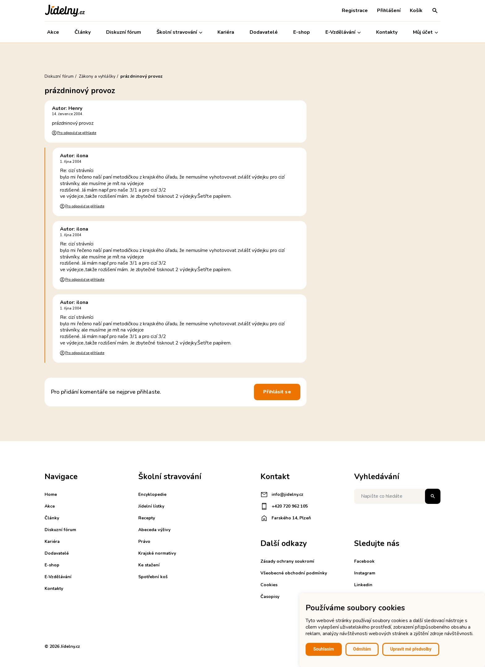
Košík (416, 10)
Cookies (268, 585)
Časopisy (269, 597)
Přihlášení (389, 10)
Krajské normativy (157, 553)
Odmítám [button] (362, 649)
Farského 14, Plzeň (285, 518)
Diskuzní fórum (123, 32)
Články (83, 32)
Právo (144, 541)
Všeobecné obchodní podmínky (293, 573)
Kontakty (386, 32)
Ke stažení (149, 565)
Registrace (355, 10)
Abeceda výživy (154, 530)
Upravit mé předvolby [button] (410, 649)
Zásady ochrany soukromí (287, 561)
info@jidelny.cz (281, 494)
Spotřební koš (153, 577)
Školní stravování (179, 32)
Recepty (146, 518)
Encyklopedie (152, 494)
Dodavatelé (264, 32)
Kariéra (226, 32)
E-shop (301, 32)
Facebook (364, 561)
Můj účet (425, 32)
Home (51, 494)
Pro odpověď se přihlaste (76, 133)
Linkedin (363, 585)
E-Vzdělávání (343, 32)
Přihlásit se (277, 391)
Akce (53, 32)
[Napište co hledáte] (397, 496)
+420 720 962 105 (284, 506)
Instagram (364, 573)
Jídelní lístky (151, 506)
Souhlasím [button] (323, 649)
